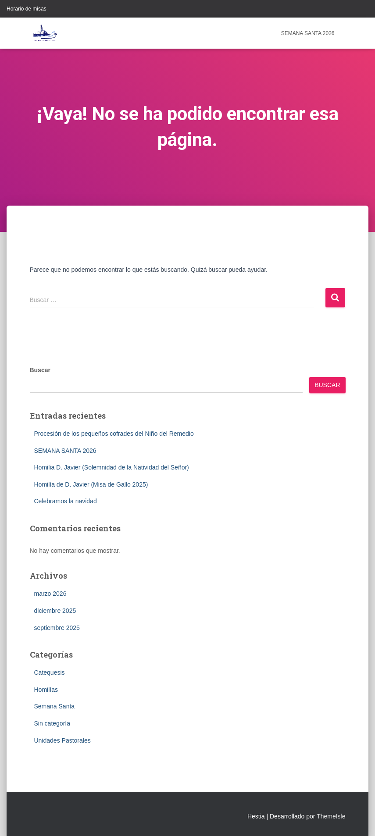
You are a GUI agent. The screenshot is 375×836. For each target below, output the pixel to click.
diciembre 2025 (55, 610)
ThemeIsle (331, 816)
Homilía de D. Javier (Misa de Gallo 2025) (91, 484)
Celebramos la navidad (65, 501)
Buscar (40, 370)
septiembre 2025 (57, 627)
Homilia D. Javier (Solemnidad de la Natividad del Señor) (111, 467)
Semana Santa (54, 706)
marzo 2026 (50, 593)
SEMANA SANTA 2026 (308, 33)
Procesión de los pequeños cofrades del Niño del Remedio (114, 433)
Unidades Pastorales (62, 740)
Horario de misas (26, 9)
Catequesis (49, 672)
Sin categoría (52, 723)
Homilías (46, 689)
